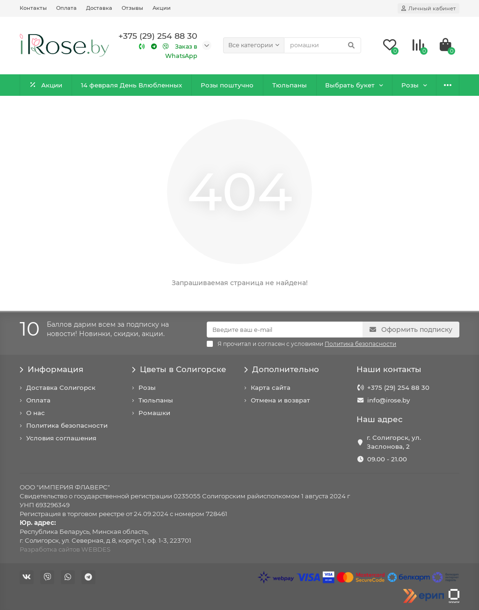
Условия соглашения (61, 438)
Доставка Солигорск (60, 387)
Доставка (99, 8)
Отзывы (132, 8)
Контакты (33, 8)
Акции (161, 8)
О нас (35, 412)
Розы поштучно (227, 85)
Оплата (66, 8)
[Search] (322, 45)
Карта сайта (270, 387)
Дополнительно (281, 369)
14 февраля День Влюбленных (131, 85)
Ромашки (154, 412)
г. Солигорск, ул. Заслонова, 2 (394, 442)
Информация (51, 369)
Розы (410, 85)
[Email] (285, 329)
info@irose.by (388, 400)
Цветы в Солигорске (179, 369)
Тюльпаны (289, 85)
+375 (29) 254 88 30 (398, 387)
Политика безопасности (67, 425)
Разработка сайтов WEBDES (65, 549)
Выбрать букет (350, 85)
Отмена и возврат (280, 400)
